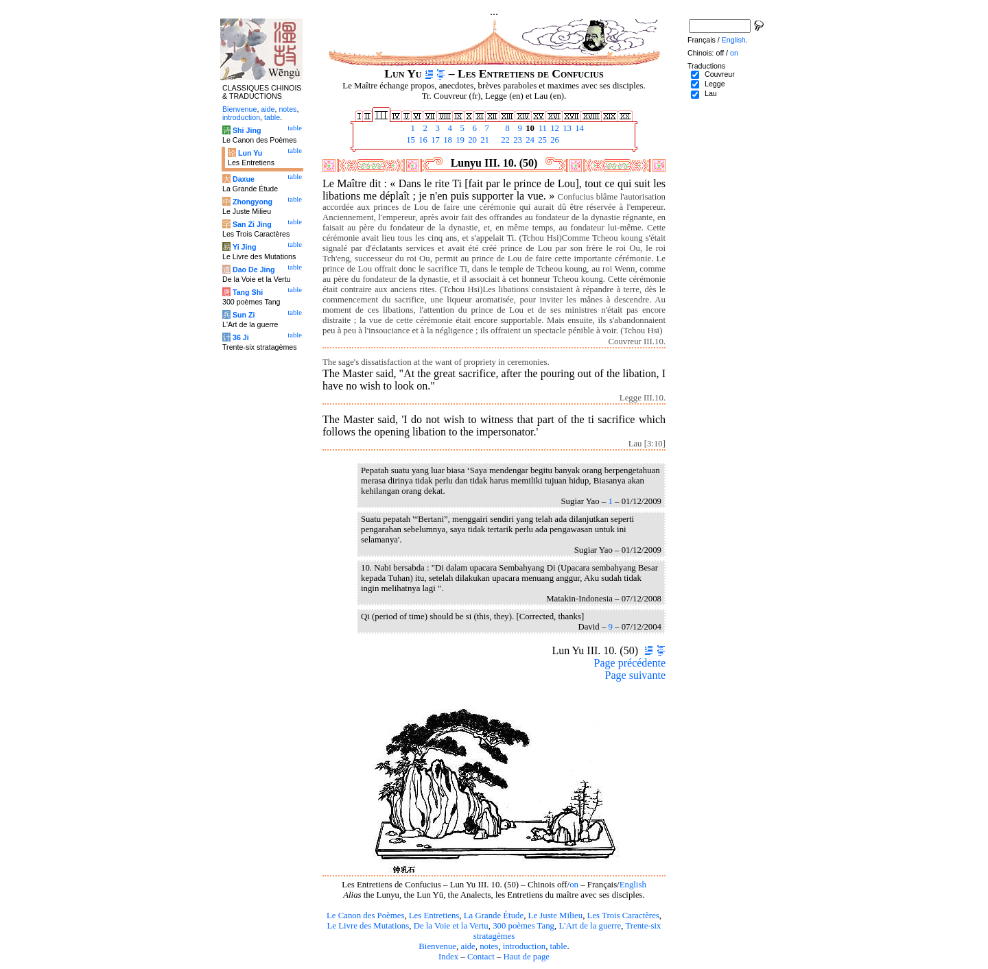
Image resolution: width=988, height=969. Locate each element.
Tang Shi (248, 292)
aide (467, 946)
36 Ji (241, 337)
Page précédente (630, 663)
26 (553, 140)
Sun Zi (244, 315)
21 (483, 140)
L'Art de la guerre (589, 926)
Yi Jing (245, 247)
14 (578, 128)
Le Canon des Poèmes (365, 915)
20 (471, 140)
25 (541, 140)
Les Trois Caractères (623, 915)
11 (541, 128)
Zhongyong (252, 202)
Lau (711, 93)
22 (504, 140)
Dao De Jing (254, 269)
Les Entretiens (434, 915)
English (633, 884)
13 (566, 128)
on (573, 884)
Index (448, 956)
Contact (481, 956)
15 (409, 140)
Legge (715, 84)
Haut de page (527, 956)
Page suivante (635, 675)
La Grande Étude (494, 915)
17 (434, 140)
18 (446, 140)
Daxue (244, 179)
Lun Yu (250, 153)
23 (516, 140)
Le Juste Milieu (555, 915)
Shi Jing (247, 130)
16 (421, 140)
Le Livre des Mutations (368, 926)
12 (553, 128)
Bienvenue (437, 946)
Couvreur (720, 74)
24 (529, 140)
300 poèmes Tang (523, 926)
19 (459, 140)
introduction (524, 946)
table (558, 946)
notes (489, 946)
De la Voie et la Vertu (451, 926)
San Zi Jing (252, 224)
